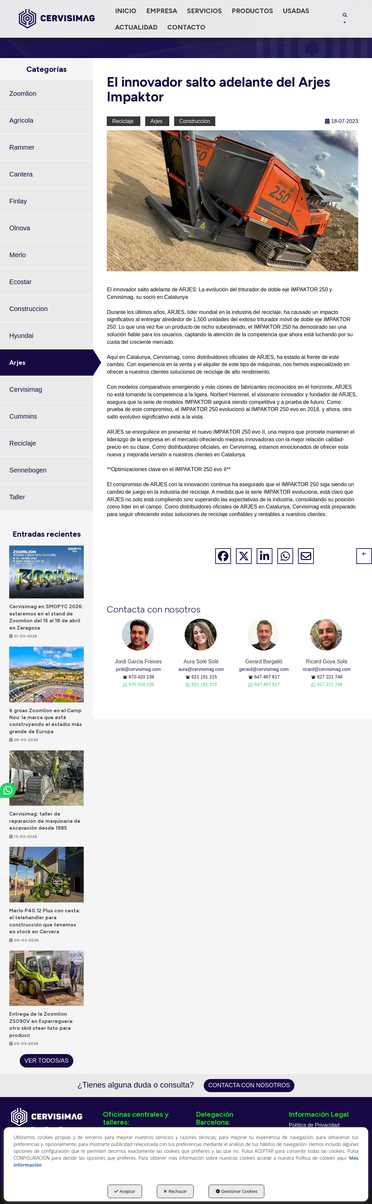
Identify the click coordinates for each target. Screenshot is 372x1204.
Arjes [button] (17, 362)
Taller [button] (17, 497)
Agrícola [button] (21, 120)
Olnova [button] (19, 228)
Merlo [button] (17, 255)
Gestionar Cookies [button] (237, 1191)
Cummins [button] (23, 416)
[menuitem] (125, 11)
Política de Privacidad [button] (314, 1125)
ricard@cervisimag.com (326, 669)
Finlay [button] (18, 201)
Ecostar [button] (20, 281)
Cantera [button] (21, 174)
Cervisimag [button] (25, 389)
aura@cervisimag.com (201, 669)
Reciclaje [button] (22, 443)
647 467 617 (267, 676)
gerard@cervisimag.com (264, 669)
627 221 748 (329, 676)
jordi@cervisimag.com (138, 669)
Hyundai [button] (21, 335)
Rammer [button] (22, 147)
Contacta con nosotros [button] (249, 1085)
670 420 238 (141, 676)
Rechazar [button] (175, 1191)
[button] (57, 18)
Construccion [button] (28, 308)
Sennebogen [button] (27, 470)
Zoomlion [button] (22, 93)
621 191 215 (204, 676)
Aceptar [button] (124, 1191)
